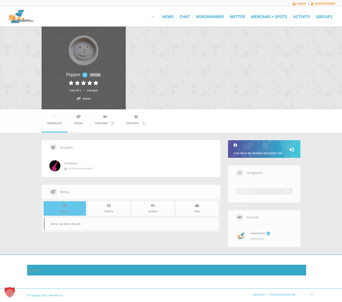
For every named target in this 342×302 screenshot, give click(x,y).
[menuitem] (299, 3)
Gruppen (136, 120)
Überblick (54, 120)
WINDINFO (260, 233)
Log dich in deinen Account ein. (264, 149)
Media (78, 120)
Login (299, 4)
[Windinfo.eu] (21, 16)
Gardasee (70, 163)
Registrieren (323, 4)
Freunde (105, 120)
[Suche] (171, 270)
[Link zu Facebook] (305, 294)
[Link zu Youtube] (311, 294)
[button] (9, 292)
